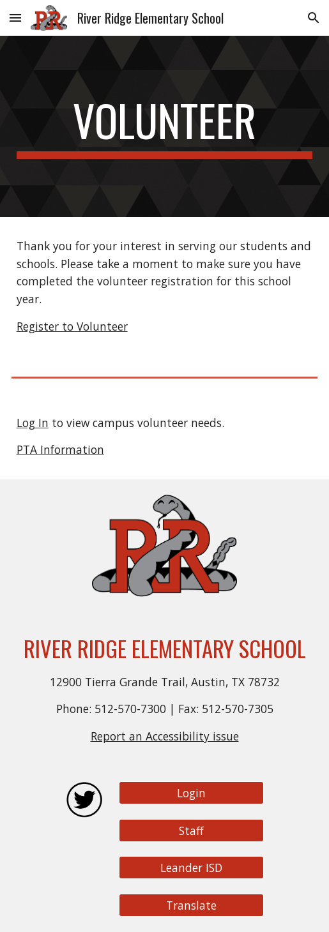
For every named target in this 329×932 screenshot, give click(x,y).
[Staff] (191, 830)
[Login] (191, 793)
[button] (15, 17)
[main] (164, 126)
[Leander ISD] (191, 868)
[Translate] (191, 905)
